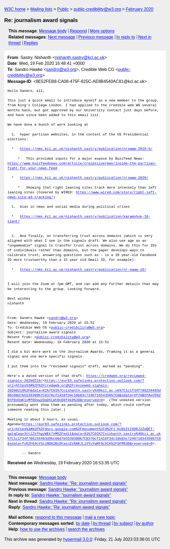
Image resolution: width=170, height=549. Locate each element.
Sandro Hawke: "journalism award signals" (88, 489)
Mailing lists (41, 9)
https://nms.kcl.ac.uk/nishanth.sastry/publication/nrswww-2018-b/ (86, 149)
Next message (61, 37)
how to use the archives (42, 529)
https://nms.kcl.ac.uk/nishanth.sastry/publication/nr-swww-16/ (83, 269)
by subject (123, 523)
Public (63, 9)
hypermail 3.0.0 (77, 539)
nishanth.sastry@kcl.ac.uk (79, 57)
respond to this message (58, 517)
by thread (102, 523)
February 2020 (139, 9)
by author (145, 523)
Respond (78, 31)
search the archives (86, 529)
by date (83, 523)
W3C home (15, 9)
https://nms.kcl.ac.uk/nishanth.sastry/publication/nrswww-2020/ (84, 178)
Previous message (95, 37)
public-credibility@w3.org (97, 9)
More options (102, 31)
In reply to (125, 37)
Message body (53, 31)
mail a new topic (100, 517)
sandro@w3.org (61, 69)
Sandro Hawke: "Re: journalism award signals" (83, 483)
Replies (31, 43)
